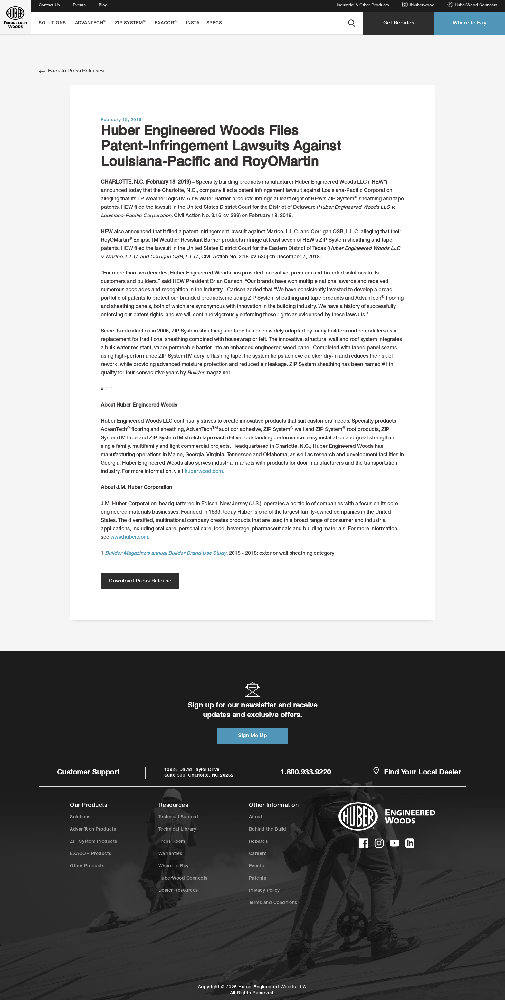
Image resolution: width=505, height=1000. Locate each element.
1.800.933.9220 (306, 772)
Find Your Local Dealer (416, 772)
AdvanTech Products (93, 829)
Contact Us (49, 6)
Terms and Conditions (273, 903)
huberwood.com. (204, 472)
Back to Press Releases (71, 71)
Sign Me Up (252, 736)
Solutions (52, 23)
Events (79, 6)
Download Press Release (140, 581)
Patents (257, 878)
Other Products (87, 866)
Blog (103, 6)
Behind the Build (267, 829)
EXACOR (166, 22)
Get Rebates (398, 23)
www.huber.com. (129, 537)
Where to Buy (469, 23)
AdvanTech (90, 22)
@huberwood (418, 5)
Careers (258, 854)
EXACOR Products (90, 854)
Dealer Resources (178, 891)
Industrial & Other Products (363, 6)
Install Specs (204, 23)
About (255, 817)
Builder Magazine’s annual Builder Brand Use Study (165, 553)
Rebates (258, 842)
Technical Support (178, 817)
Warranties (170, 854)
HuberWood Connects (472, 5)
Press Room (171, 842)
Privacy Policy (264, 891)
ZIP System (130, 22)
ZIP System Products (93, 842)
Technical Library (177, 829)
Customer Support (88, 772)
